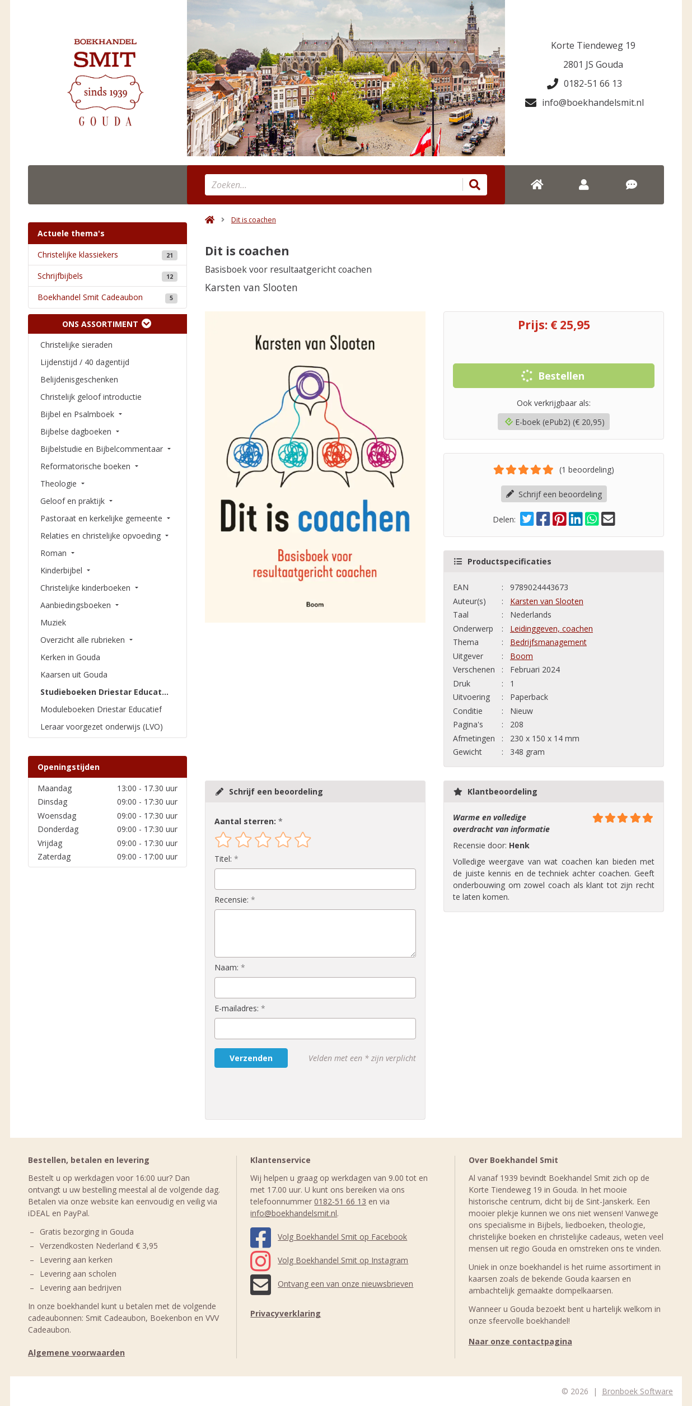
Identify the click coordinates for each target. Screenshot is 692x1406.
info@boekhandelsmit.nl (584, 102)
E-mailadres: (236, 1008)
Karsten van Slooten (546, 601)
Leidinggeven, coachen (551, 628)
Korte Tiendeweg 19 (593, 45)
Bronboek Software (637, 1391)
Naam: (226, 967)
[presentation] (286, 1093)
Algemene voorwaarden (76, 1352)
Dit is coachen (253, 220)
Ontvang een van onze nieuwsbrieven (331, 1283)
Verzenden (251, 1058)
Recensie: (231, 899)
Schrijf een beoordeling (554, 494)
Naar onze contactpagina (520, 1341)
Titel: (223, 858)
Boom (521, 656)
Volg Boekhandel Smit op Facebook (328, 1236)
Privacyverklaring (285, 1313)
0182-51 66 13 (584, 83)
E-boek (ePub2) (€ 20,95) (555, 422)
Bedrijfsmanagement (548, 642)
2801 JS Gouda (593, 64)
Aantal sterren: (245, 821)
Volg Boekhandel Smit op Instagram (329, 1260)
